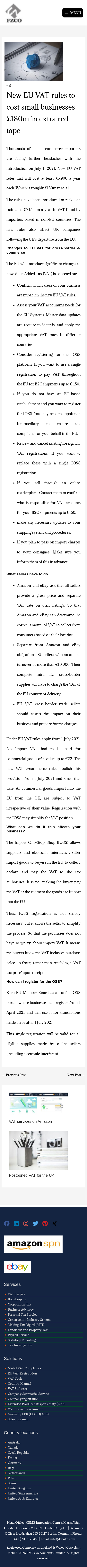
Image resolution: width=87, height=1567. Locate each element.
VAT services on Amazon (30, 1121)
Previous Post (14, 1075)
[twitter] (37, 1223)
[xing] (55, 1223)
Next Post (76, 1075)
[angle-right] (14, 1294)
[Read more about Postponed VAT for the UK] (38, 1150)
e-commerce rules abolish (49, 768)
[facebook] (8, 1223)
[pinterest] (47, 1223)
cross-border (46, 704)
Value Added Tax (28, 273)
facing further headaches (38, 158)
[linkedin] (18, 1223)
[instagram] (28, 1223)
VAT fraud (66, 209)
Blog (7, 85)
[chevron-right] (16, 1389)
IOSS (76, 463)
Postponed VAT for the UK (31, 1175)
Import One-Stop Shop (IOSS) (41, 842)
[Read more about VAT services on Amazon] (38, 1104)
